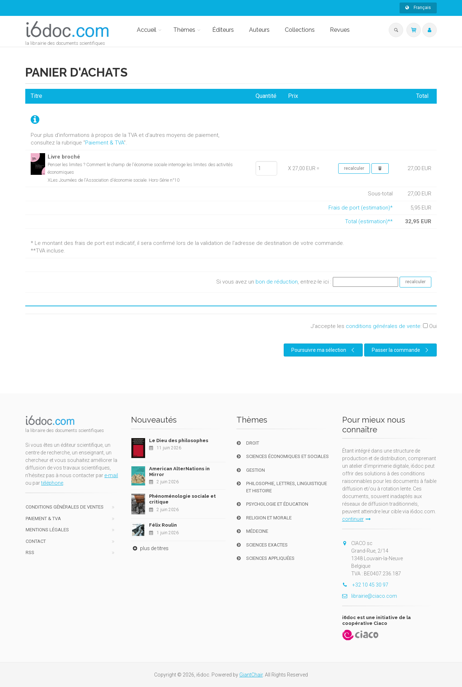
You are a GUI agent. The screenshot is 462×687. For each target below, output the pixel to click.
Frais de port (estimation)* (360, 207)
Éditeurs (223, 29)
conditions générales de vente (383, 326)
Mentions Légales (47, 529)
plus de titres (150, 548)
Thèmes (184, 29)
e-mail (111, 475)
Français (418, 7)
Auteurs (259, 29)
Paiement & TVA (104, 142)
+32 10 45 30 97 (365, 585)
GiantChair (251, 675)
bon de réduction (277, 281)
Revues (340, 29)
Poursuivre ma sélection (323, 350)
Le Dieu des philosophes (178, 440)
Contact (36, 541)
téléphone (52, 483)
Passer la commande (401, 350)
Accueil (146, 29)
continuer (356, 519)
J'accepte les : (374, 326)
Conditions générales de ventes (65, 507)
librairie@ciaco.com (369, 596)
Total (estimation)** (369, 221)
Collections (300, 29)
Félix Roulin (163, 525)
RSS (30, 552)
